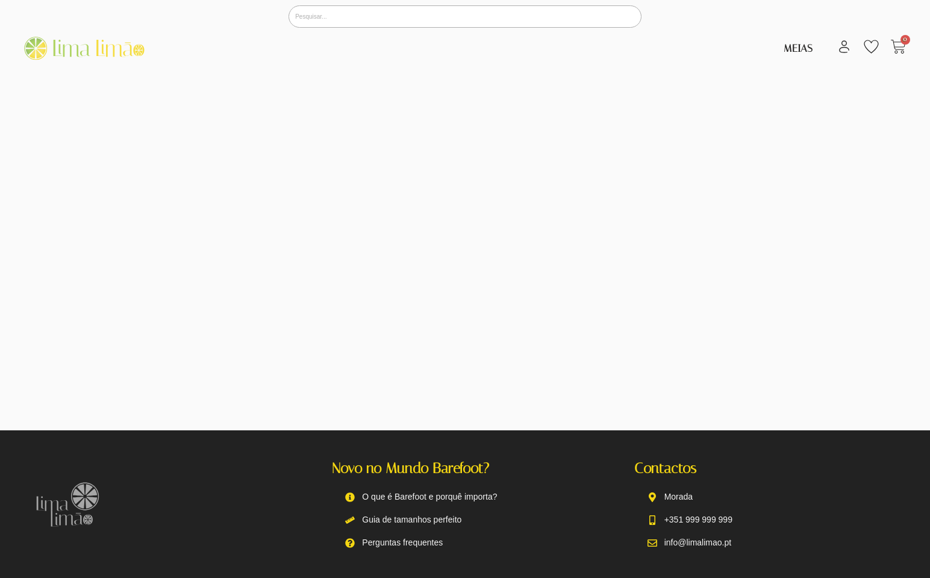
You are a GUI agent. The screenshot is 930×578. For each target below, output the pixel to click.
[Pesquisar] (465, 16)
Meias (798, 48)
